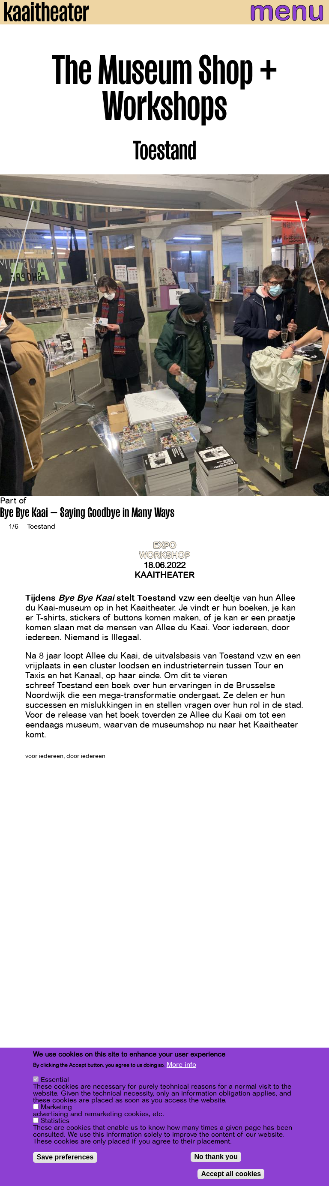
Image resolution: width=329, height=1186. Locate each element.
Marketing (56, 1107)
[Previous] (12, 335)
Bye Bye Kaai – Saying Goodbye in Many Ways (87, 514)
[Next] (316, 335)
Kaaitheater (164, 575)
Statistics (55, 1121)
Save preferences (65, 1157)
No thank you (215, 1157)
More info (181, 1065)
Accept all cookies (231, 1174)
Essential (55, 1080)
